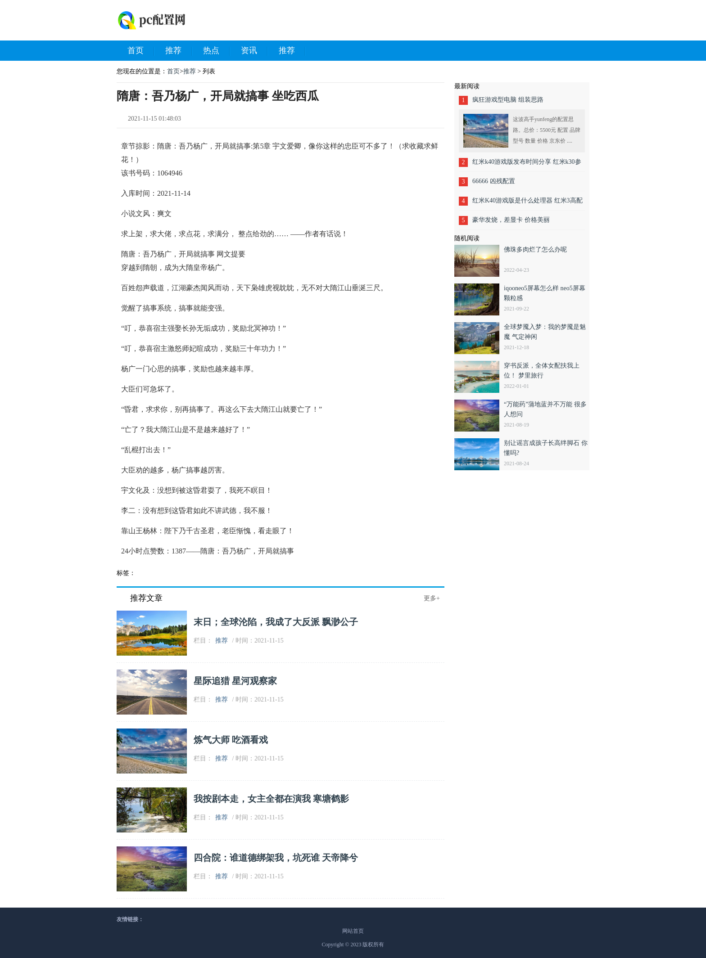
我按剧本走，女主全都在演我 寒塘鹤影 (271, 799)
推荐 (178, 51)
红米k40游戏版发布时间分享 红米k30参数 (526, 164)
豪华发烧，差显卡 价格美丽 (511, 219)
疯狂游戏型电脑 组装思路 (507, 99)
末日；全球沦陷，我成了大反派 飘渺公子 (276, 622)
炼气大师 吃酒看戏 (231, 740)
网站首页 (353, 931)
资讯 (254, 51)
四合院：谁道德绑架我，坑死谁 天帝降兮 (276, 858)
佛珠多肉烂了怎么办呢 (535, 249)
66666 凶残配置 (493, 181)
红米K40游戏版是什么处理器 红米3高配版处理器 (527, 203)
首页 (140, 51)
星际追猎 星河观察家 (235, 681)
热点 (216, 51)
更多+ (432, 598)
